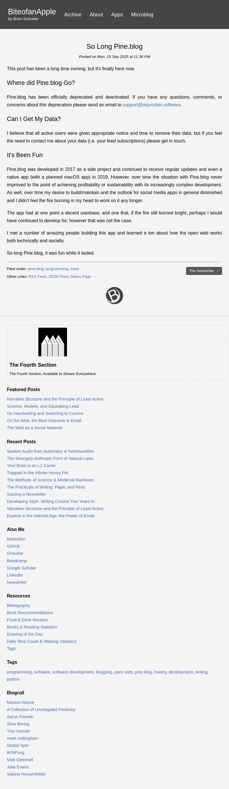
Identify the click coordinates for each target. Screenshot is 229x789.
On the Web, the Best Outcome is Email (44, 420)
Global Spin (18, 745)
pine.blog (36, 269)
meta (74, 269)
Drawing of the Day (25, 634)
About (96, 14)
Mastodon (16, 539)
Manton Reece (20, 702)
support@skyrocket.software (152, 104)
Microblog (142, 14)
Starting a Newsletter (26, 494)
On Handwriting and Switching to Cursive (45, 413)
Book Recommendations (30, 612)
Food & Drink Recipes (27, 620)
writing (201, 672)
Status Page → (83, 276)
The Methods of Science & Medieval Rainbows (50, 480)
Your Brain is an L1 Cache (31, 465)
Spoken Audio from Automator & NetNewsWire (50, 451)
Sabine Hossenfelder (26, 774)
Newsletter (17, 582)
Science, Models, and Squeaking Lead (43, 406)
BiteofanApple (32, 12)
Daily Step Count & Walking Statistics (41, 641)
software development (73, 672)
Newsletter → (204, 271)
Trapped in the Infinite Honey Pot (37, 472)
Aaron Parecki (20, 716)
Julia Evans (17, 767)
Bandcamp (17, 560)
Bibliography (18, 605)
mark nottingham (22, 738)
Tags (11, 648)
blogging (104, 672)
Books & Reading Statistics (32, 627)
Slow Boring (18, 724)
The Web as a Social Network (34, 427)
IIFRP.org (15, 752)
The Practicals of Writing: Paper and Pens (46, 487)
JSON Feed (58, 276)
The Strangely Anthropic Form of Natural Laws (50, 458)
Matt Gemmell (20, 759)
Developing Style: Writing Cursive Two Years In (50, 501)
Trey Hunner (18, 731)
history (160, 672)
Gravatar (15, 553)
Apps (117, 14)
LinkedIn (15, 575)
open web (123, 672)
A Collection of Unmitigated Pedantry (41, 709)
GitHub (13, 546)
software (42, 672)
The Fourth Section (32, 365)
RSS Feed (37, 276)
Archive (73, 14)
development (181, 672)
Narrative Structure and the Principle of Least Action (55, 399)
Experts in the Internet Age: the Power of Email (50, 515)
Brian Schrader (26, 19)
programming (57, 269)
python (13, 679)
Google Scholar (21, 568)
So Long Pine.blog (114, 46)
